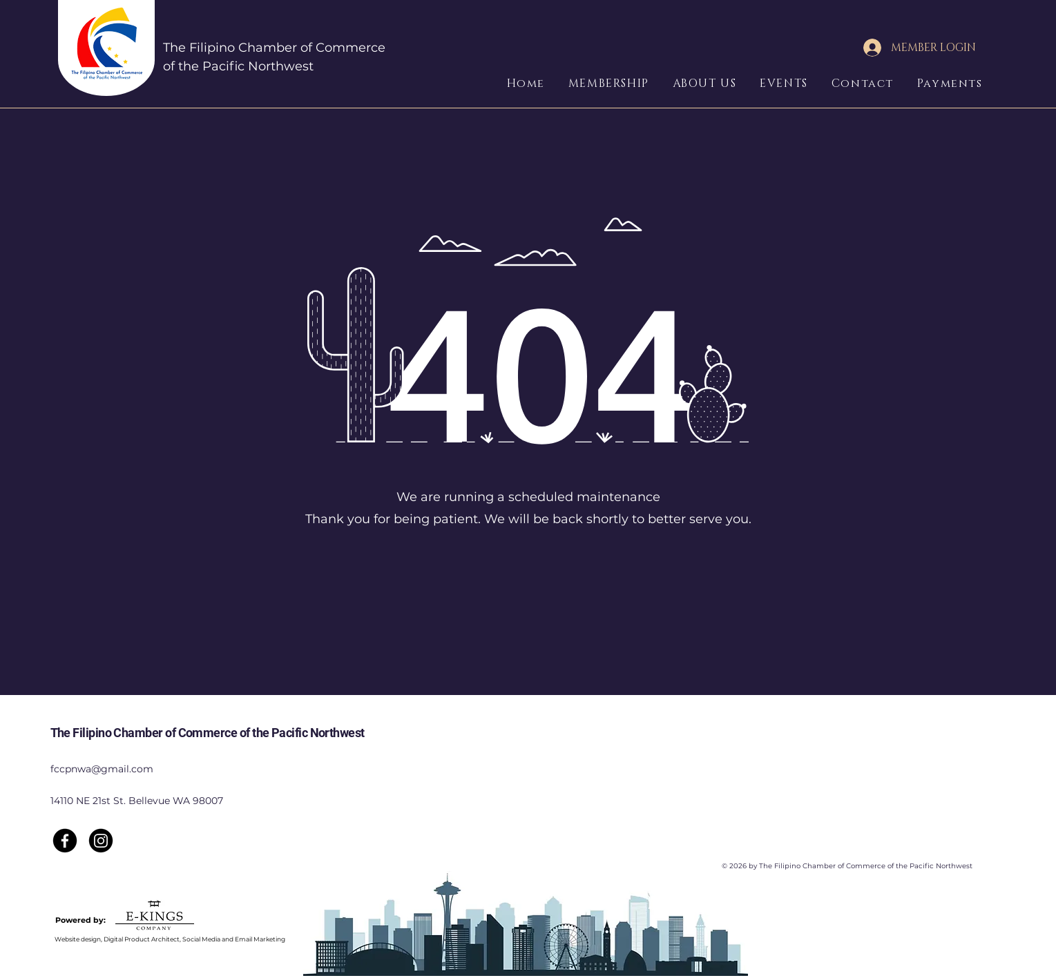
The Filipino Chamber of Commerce (274, 47)
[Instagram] (100, 840)
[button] (617, 83)
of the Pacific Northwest (238, 66)
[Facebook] (64, 840)
